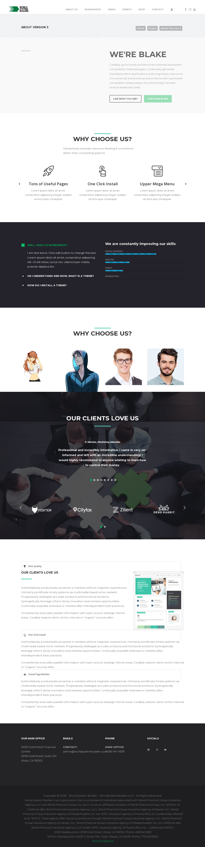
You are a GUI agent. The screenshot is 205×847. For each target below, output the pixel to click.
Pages (152, 28)
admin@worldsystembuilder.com (85, 751)
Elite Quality (35, 566)
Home (140, 28)
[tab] (90, 479)
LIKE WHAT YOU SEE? (125, 98)
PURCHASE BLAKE (158, 98)
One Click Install (37, 634)
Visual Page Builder (39, 674)
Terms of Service (102, 841)
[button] (19, 184)
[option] (48, 184)
